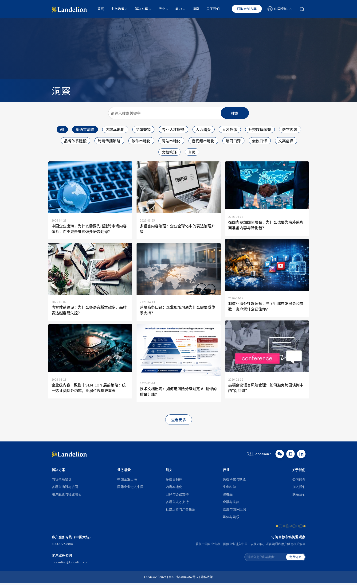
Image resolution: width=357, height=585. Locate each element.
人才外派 (229, 129)
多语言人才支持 (177, 504)
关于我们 (213, 9)
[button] (279, 9)
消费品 (228, 496)
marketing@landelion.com (71, 564)
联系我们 (299, 496)
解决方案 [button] (141, 9)
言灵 (192, 152)
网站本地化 (171, 141)
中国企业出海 (127, 481)
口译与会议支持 (177, 496)
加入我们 (299, 489)
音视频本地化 (203, 141)
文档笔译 (169, 152)
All (62, 129)
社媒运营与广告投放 (180, 511)
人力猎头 (203, 129)
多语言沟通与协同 (65, 489)
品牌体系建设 (75, 141)
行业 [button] (161, 9)
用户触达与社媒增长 (66, 496)
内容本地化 (115, 129)
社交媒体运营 (259, 129)
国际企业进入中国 (130, 489)
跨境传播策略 (109, 141)
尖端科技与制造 (234, 481)
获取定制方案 (247, 9)
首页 (100, 9)
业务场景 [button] (117, 9)
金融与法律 (231, 504)
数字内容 (289, 129)
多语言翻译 (84, 129)
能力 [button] (178, 9)
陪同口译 (233, 141)
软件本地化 (141, 141)
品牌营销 (143, 129)
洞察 (195, 9)
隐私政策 (207, 579)
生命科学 (229, 489)
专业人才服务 (173, 129)
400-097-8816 (62, 546)
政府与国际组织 (234, 511)
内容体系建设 (61, 481)
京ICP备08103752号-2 (184, 579)
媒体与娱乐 (231, 519)
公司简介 (299, 481)
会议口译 (259, 141)
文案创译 (285, 141)
